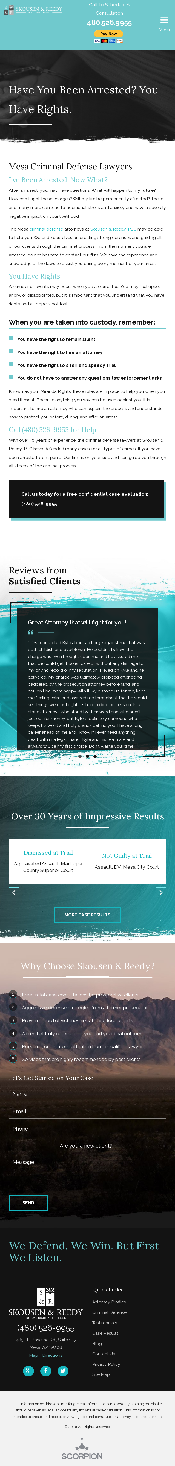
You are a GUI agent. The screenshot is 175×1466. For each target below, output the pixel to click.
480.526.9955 (109, 22)
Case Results (105, 1333)
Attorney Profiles (109, 1302)
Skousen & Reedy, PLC (113, 229)
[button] (164, 25)
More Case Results (87, 915)
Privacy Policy (106, 1364)
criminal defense (46, 229)
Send (28, 1202)
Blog (97, 1343)
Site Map (101, 1374)
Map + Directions (45, 1355)
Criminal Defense (109, 1312)
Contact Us (103, 1353)
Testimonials (104, 1322)
